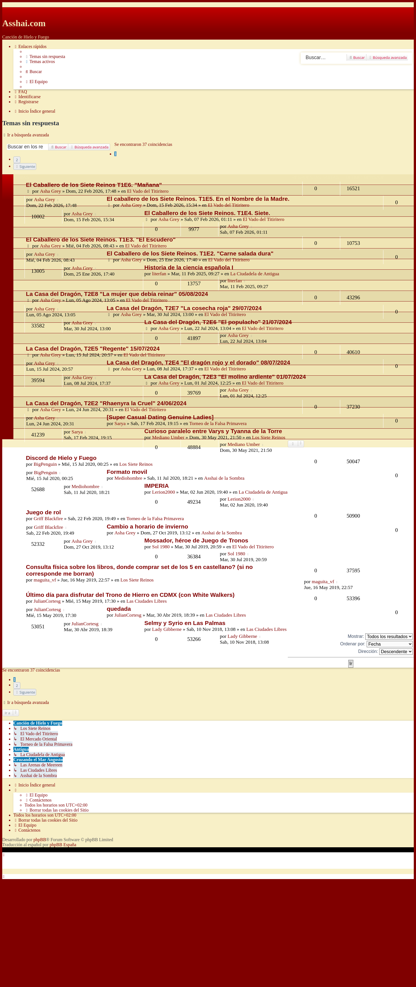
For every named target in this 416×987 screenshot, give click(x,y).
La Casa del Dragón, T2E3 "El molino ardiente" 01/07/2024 (225, 376)
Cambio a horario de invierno (147, 526)
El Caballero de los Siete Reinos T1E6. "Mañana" (94, 185)
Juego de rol (43, 512)
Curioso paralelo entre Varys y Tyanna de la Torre (213, 431)
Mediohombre (128, 478)
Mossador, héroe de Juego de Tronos (196, 540)
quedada (119, 608)
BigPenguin (45, 464)
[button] (24, 166)
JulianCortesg (47, 601)
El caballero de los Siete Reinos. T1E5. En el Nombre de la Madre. (198, 199)
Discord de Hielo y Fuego (61, 458)
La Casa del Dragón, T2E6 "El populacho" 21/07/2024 (218, 322)
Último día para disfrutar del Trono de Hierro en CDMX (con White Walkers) (130, 595)
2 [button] (17, 159)
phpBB (39, 839)
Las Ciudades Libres (146, 601)
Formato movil (127, 472)
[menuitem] (45, 56)
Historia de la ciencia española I (188, 267)
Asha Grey (50, 191)
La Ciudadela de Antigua (254, 273)
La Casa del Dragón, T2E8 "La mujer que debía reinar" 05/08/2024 (117, 294)
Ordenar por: (376, 644)
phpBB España (63, 844)
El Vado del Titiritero (148, 191)
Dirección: (385, 651)
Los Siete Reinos (268, 437)
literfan (159, 273)
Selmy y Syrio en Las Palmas (184, 623)
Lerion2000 (163, 492)
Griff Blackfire (48, 518)
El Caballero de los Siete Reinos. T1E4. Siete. (207, 213)
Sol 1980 (161, 546)
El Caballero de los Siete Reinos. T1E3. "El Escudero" (101, 239)
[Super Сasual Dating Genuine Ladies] (160, 417)
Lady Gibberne (167, 629)
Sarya (77, 432)
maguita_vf (45, 580)
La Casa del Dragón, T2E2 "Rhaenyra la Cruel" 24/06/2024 (106, 403)
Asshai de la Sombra (224, 478)
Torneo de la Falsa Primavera (155, 518)
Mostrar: (380, 636)
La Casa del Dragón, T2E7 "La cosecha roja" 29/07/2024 (184, 308)
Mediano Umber (168, 437)
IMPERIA (156, 485)
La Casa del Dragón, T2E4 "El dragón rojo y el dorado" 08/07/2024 (198, 362)
